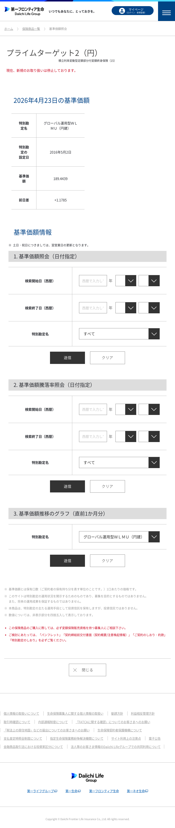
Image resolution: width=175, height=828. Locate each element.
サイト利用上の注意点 (134, 734)
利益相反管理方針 (151, 709)
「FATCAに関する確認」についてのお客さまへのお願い (119, 718)
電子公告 (163, 734)
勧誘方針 (124, 709)
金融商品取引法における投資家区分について (35, 742)
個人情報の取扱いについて (23, 709)
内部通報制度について (56, 718)
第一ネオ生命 (137, 787)
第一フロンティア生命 (104, 787)
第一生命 (70, 787)
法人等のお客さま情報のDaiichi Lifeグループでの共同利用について (122, 742)
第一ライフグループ (38, 787)
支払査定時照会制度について (24, 734)
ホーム (8, 28)
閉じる (87, 666)
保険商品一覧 (31, 28)
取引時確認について (18, 718)
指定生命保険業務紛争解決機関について (81, 734)
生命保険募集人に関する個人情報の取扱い (80, 709)
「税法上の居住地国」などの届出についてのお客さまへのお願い (50, 726)
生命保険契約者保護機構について (127, 726)
